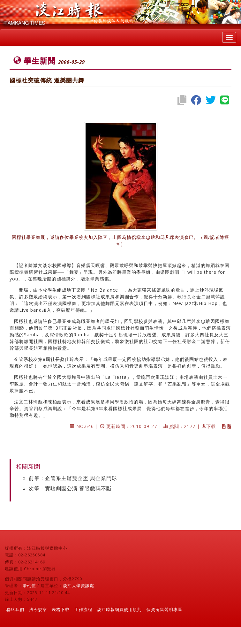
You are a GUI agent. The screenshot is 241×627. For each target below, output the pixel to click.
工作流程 (83, 609)
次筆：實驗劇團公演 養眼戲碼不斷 (70, 488)
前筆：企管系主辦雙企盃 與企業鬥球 (73, 478)
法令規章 (38, 609)
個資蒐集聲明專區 (164, 609)
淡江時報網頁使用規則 (119, 609)
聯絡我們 (15, 609)
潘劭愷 (29, 585)
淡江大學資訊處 (78, 585)
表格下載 (61, 609)
